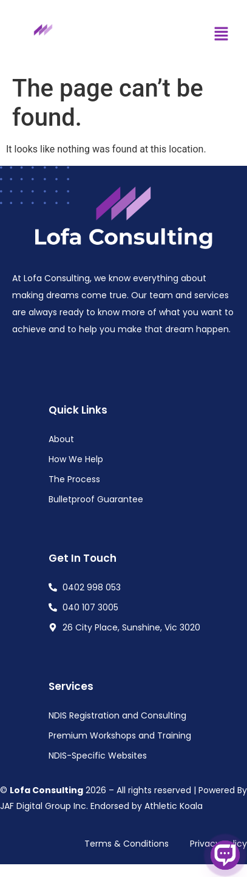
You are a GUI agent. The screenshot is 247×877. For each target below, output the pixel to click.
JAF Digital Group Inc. (44, 806)
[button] (221, 34)
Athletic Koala (173, 806)
